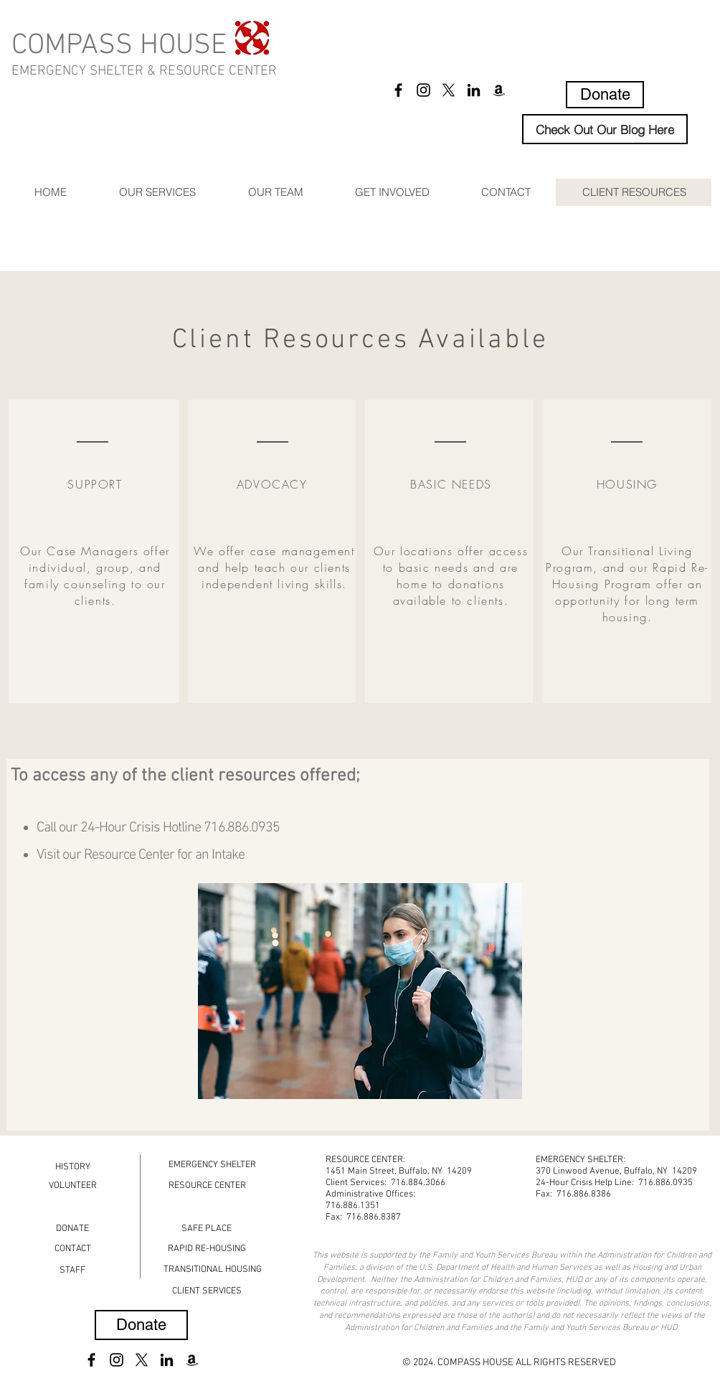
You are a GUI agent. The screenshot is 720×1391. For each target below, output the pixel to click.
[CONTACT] (73, 1248)
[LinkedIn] (474, 90)
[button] (157, 192)
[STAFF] (72, 1270)
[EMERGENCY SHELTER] (212, 1164)
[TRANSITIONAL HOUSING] (212, 1269)
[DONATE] (72, 1228)
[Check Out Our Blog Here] (605, 129)
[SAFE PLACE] (206, 1228)
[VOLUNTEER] (72, 1185)
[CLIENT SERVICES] (206, 1291)
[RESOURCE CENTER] (207, 1185)
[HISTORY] (73, 1166)
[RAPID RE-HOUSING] (207, 1248)
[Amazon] (499, 90)
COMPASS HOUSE (119, 46)
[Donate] (605, 94)
